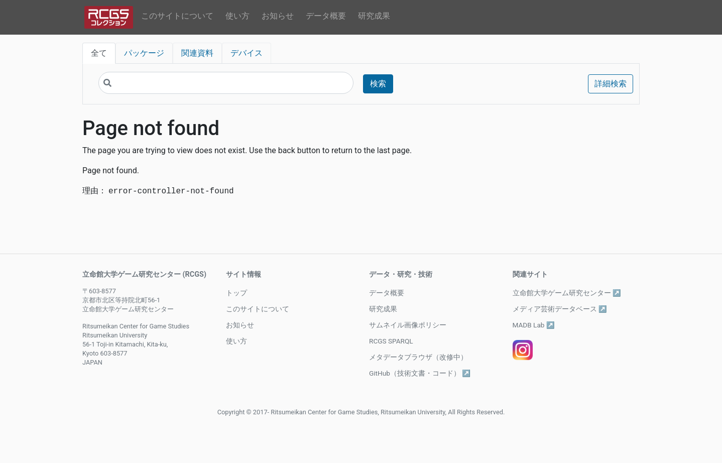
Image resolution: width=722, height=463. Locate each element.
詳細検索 (610, 83)
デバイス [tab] (246, 53)
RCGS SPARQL (391, 341)
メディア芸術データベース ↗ (560, 309)
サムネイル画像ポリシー (407, 325)
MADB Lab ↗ (534, 325)
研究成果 (374, 16)
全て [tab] (99, 53)
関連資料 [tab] (197, 53)
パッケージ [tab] (144, 53)
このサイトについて (177, 16)
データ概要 (326, 16)
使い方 (237, 16)
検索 (378, 83)
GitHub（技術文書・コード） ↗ (419, 373)
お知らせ (278, 16)
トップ (236, 293)
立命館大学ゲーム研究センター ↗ (567, 293)
